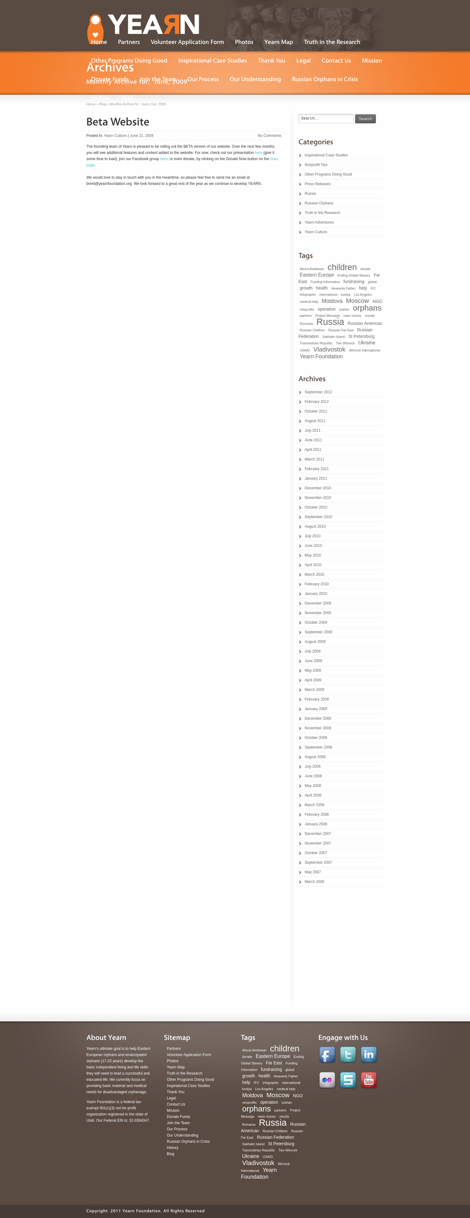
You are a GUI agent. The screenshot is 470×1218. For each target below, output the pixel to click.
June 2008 (313, 776)
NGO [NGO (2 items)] (377, 301)
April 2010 (313, 565)
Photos (172, 1061)
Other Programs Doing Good (328, 174)
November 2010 (318, 497)
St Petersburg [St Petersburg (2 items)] (361, 336)
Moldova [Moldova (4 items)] (332, 301)
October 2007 (316, 853)
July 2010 (312, 536)
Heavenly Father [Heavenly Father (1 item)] (343, 288)
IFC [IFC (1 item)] (373, 288)
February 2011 (317, 469)
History (172, 1148)
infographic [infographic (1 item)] (308, 294)
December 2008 (318, 718)
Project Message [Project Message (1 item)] (327, 315)
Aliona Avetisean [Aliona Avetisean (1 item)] (312, 269)
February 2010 (317, 584)
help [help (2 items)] (363, 288)
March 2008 (314, 805)
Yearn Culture (115, 135)
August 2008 (315, 757)
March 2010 (314, 574)
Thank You (176, 1092)
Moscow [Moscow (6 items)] (357, 300)
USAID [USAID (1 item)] (305, 350)
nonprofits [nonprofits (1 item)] (307, 309)
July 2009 (312, 651)
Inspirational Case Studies (326, 155)
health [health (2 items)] (322, 288)
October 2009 (316, 622)
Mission (173, 1110)
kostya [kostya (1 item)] (345, 294)
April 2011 (313, 449)
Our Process (177, 1129)
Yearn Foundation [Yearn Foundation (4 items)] (321, 356)
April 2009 (313, 680)
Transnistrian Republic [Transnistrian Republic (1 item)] (316, 343)
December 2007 (318, 834)
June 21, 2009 (142, 135)
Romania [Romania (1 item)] (306, 323)
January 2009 (316, 709)
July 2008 (312, 766)
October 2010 (316, 507)
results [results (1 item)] (370, 315)
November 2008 (318, 728)
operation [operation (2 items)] (327, 309)
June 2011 (313, 440)
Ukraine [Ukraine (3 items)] (366, 342)
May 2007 (313, 872)
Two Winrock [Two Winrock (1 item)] (345, 343)
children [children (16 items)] (342, 267)
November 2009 (318, 613)
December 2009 (318, 603)
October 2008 (316, 738)
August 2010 (315, 526)
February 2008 (317, 814)
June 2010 (313, 546)
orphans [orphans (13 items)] (367, 307)
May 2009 (313, 670)
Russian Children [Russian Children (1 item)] (312, 330)
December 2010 (318, 488)
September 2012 (318, 392)
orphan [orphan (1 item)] (344, 309)
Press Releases (318, 184)
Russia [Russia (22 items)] (330, 322)
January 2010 (316, 594)
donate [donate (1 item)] (365, 269)
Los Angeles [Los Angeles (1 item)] (363, 294)
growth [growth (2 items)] (306, 288)
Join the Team (178, 1123)
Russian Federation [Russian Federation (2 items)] (275, 1137)
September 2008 (318, 747)
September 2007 (318, 862)
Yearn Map (176, 1067)
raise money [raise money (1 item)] (352, 315)
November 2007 (318, 843)
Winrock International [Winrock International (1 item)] (364, 350)
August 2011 (315, 421)
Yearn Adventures (319, 222)
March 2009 (314, 690)
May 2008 (313, 786)
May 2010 (313, 555)
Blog (170, 1154)
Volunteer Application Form (189, 1055)
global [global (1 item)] (372, 282)
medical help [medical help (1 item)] (309, 301)
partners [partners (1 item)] (306, 315)
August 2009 (315, 642)
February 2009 (317, 699)
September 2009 (318, 632)
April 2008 (313, 795)
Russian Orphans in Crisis (188, 1141)
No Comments (269, 135)
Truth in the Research (322, 213)
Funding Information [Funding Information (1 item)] (325, 282)
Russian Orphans (319, 203)
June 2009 (313, 661)
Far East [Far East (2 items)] (274, 1062)
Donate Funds (178, 1117)
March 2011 (314, 459)
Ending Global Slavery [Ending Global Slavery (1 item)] (353, 275)
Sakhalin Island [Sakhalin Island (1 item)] (333, 336)
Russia (310, 193)
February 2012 (317, 401)
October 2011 (316, 411)
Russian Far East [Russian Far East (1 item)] (341, 330)
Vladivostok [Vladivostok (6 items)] (329, 349)
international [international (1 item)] (328, 294)
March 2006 (314, 882)
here (258, 153)
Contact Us (176, 1104)
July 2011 (312, 430)
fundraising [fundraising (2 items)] (353, 281)
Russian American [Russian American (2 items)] (365, 323)
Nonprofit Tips (316, 165)
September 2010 (318, 517)
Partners (174, 1048)
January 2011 (316, 478)
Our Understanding (182, 1135)
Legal (171, 1098)
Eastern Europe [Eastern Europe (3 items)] (317, 274)
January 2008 (316, 824)
